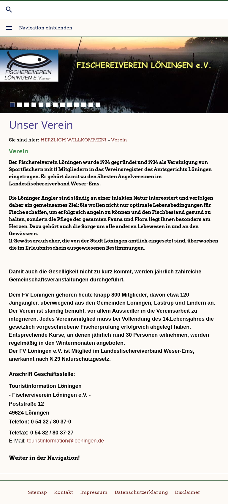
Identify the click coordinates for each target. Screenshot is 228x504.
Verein (119, 140)
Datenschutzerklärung (141, 492)
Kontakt (63, 492)
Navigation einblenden (45, 28)
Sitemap (37, 492)
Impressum (93, 492)
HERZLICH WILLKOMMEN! (73, 140)
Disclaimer (187, 492)
